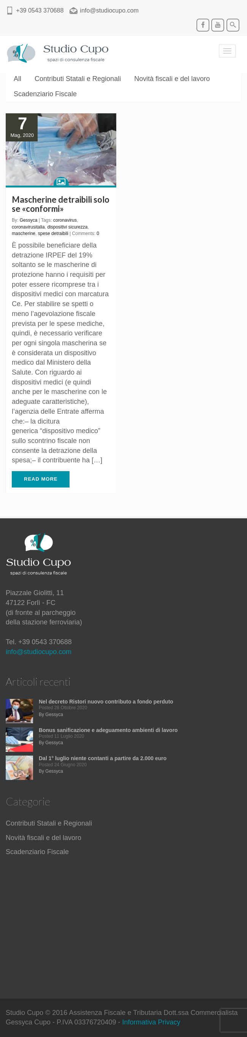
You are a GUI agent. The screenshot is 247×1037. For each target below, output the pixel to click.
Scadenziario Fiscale (45, 94)
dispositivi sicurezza (67, 227)
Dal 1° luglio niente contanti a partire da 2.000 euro (102, 758)
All (17, 79)
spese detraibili (53, 233)
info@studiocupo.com (38, 652)
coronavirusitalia (28, 227)
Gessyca (29, 220)
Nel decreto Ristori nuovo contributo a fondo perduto (106, 702)
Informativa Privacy (151, 1022)
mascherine (23, 233)
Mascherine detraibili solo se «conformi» (60, 204)
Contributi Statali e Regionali (78, 79)
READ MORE (40, 479)
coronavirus (65, 220)
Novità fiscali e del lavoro (172, 79)
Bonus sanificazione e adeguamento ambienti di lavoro (108, 730)
